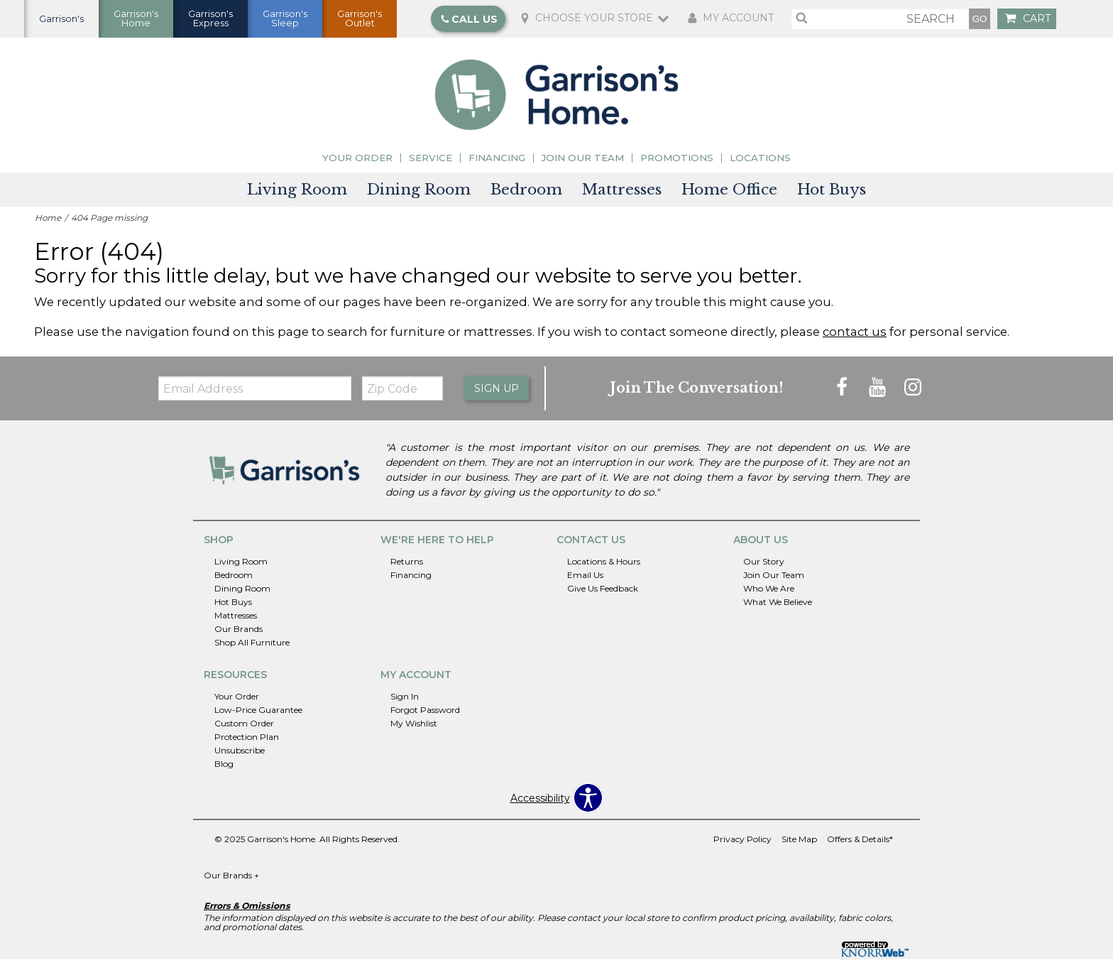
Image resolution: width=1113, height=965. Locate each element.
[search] (880, 21)
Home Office (729, 194)
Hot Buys (831, 194)
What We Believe (777, 607)
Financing (496, 163)
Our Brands (238, 633)
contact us (855, 336)
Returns (406, 567)
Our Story (763, 567)
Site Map (799, 844)
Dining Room (419, 194)
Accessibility (540, 803)
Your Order (357, 163)
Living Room (297, 194)
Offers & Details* (860, 844)
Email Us (585, 580)
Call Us (469, 21)
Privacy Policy (742, 844)
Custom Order (244, 728)
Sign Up (496, 393)
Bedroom (526, 194)
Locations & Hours (603, 567)
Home (48, 222)
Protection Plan (246, 741)
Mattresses (622, 194)
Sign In (404, 701)
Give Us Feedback (602, 594)
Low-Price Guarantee (258, 714)
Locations (760, 163)
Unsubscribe (239, 755)
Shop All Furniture (252, 647)
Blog (224, 768)
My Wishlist (413, 728)
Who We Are (768, 594)
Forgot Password (425, 714)
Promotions (676, 163)
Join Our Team (583, 163)
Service (430, 163)
